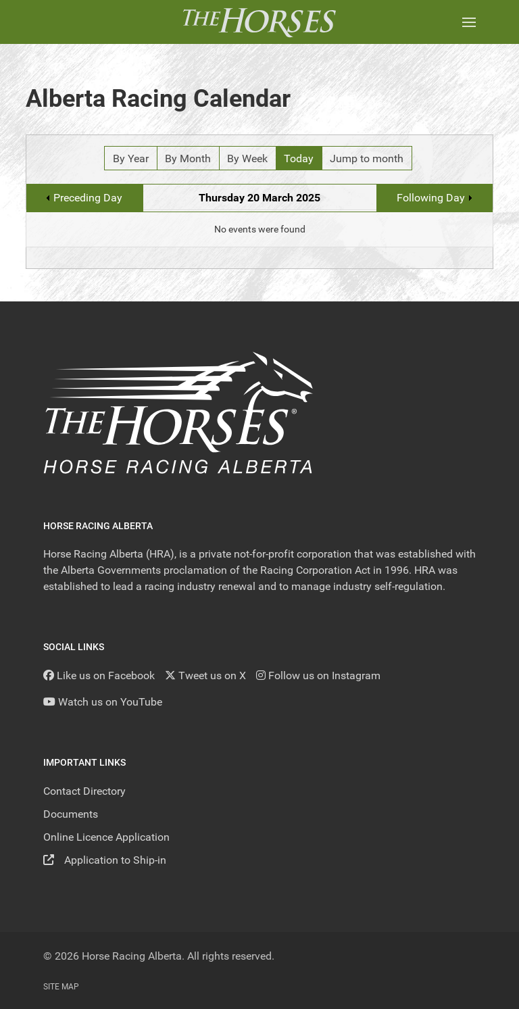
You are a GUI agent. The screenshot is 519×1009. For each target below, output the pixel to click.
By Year (131, 158)
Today (299, 158)
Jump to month (366, 158)
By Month (188, 158)
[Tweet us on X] (205, 675)
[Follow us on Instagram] (318, 675)
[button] (469, 22)
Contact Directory (84, 791)
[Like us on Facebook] (99, 675)
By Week (247, 158)
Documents (70, 814)
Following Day (431, 197)
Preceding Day (87, 197)
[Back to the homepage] (259, 22)
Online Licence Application (106, 837)
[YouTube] (102, 701)
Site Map (61, 986)
